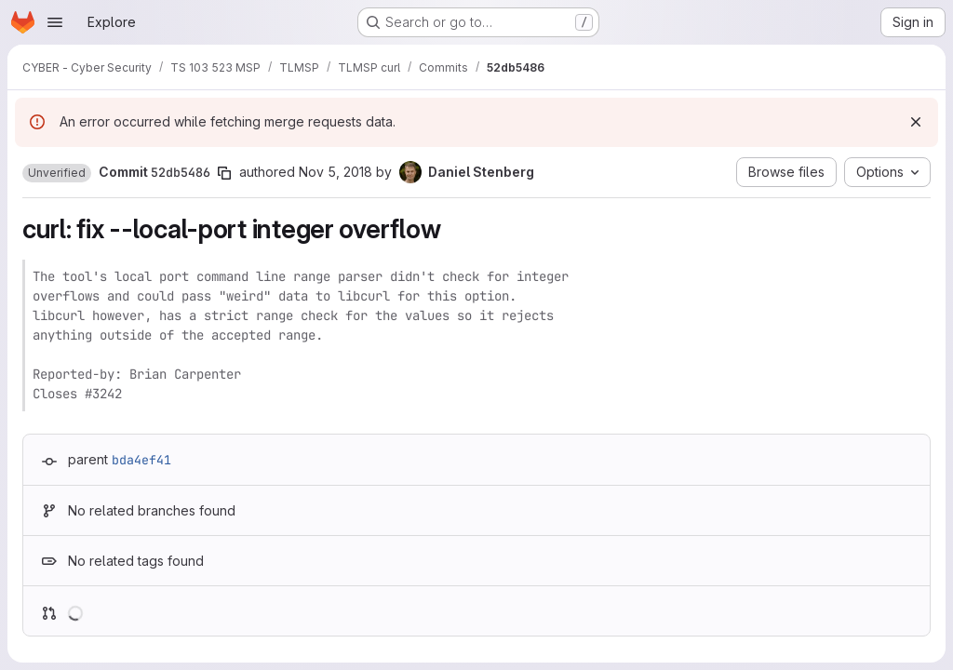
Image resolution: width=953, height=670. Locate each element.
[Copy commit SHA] (224, 173)
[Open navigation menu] (55, 22)
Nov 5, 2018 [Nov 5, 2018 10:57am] (335, 172)
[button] (56, 173)
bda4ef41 (141, 459)
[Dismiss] (916, 122)
